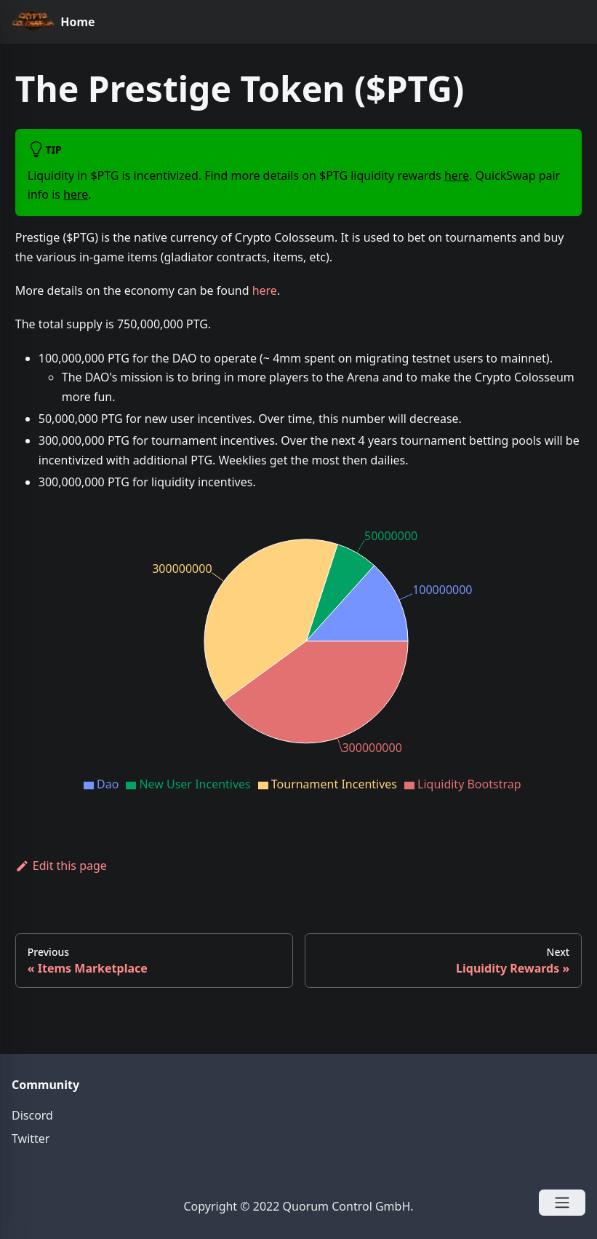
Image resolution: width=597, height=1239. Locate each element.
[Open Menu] (562, 1202)
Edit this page (61, 866)
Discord (32, 1115)
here (456, 175)
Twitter (30, 1139)
